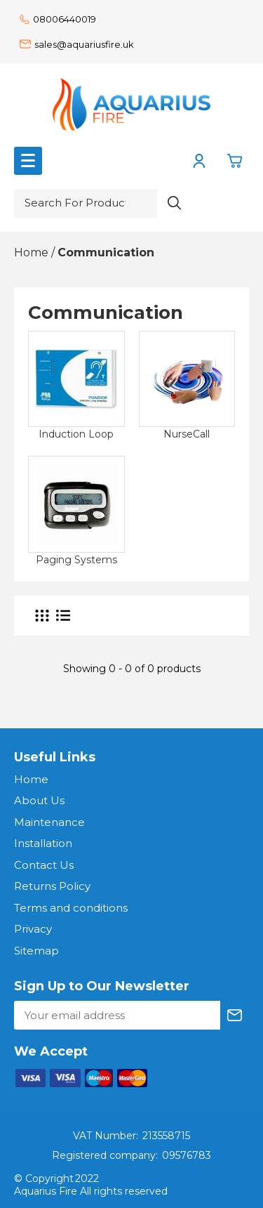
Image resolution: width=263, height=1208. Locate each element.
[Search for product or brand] (85, 203)
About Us (39, 800)
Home (31, 779)
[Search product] (174, 203)
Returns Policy (52, 886)
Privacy (33, 928)
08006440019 (58, 19)
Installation (43, 843)
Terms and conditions (71, 907)
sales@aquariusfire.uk (77, 44)
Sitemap (36, 950)
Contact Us (44, 865)
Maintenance (49, 822)
